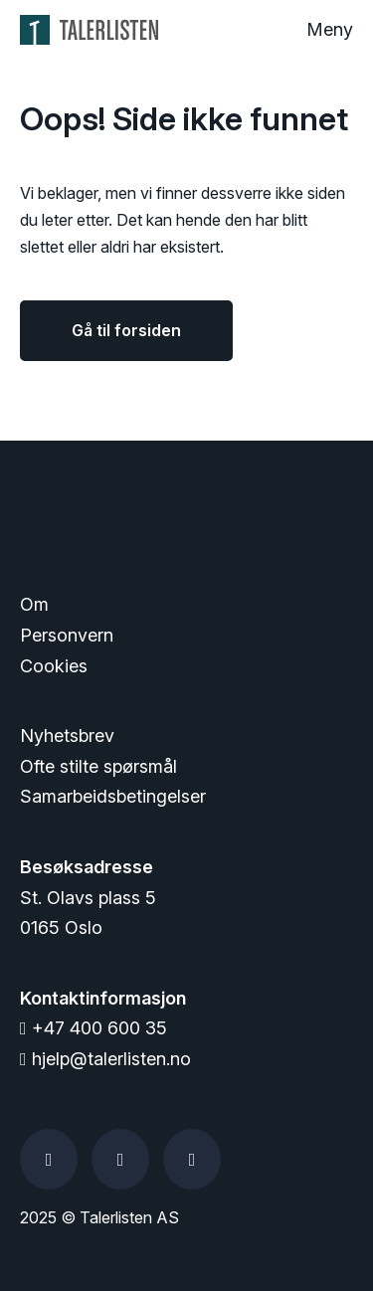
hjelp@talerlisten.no (105, 1058)
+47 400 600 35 (93, 1027)
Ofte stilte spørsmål (98, 766)
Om (34, 604)
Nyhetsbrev (67, 735)
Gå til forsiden (126, 330)
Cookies (54, 665)
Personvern (66, 635)
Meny (329, 29)
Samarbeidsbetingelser (113, 796)
